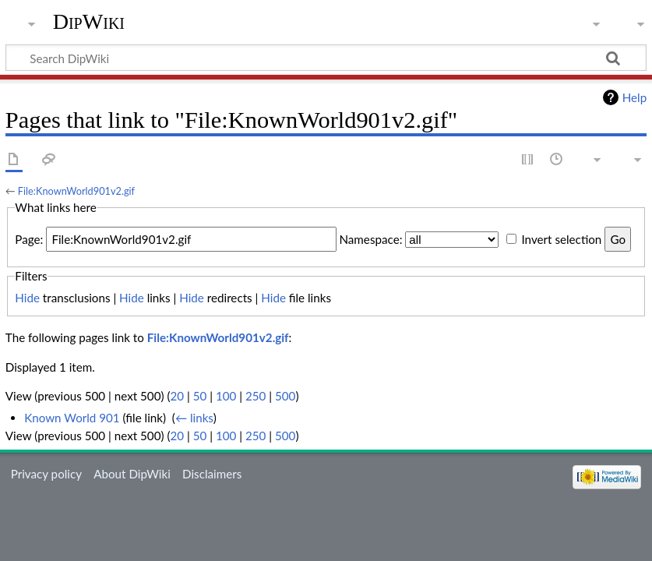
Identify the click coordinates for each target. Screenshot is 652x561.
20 (177, 396)
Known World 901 (72, 418)
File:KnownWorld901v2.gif (76, 191)
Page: (29, 239)
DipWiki (89, 21)
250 (255, 396)
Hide (27, 298)
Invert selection (561, 239)
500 (285, 396)
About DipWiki (132, 474)
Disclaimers (211, 474)
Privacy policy (46, 474)
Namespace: (370, 239)
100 (226, 396)
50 (200, 396)
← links (194, 418)
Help (634, 97)
